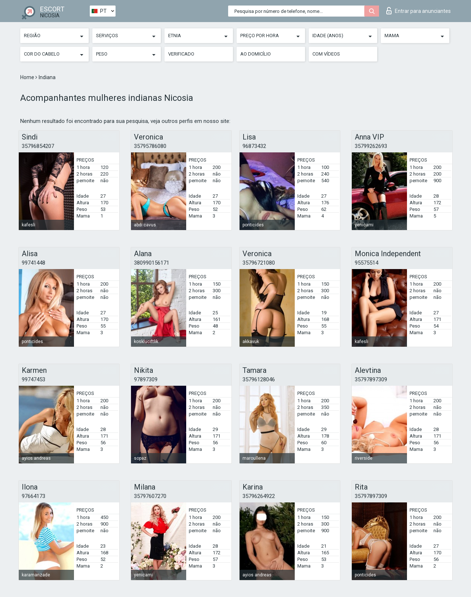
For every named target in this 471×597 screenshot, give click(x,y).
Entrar (418, 11)
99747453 (33, 379)
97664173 (33, 496)
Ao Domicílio (255, 54)
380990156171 (151, 262)
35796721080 (258, 262)
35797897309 (371, 379)
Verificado (181, 54)
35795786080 (150, 146)
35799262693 (371, 146)
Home (27, 77)
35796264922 (258, 496)
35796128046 (258, 379)
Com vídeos (326, 54)
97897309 (145, 379)
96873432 (254, 146)
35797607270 (150, 496)
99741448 (33, 262)
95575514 (366, 262)
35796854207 (38, 146)
